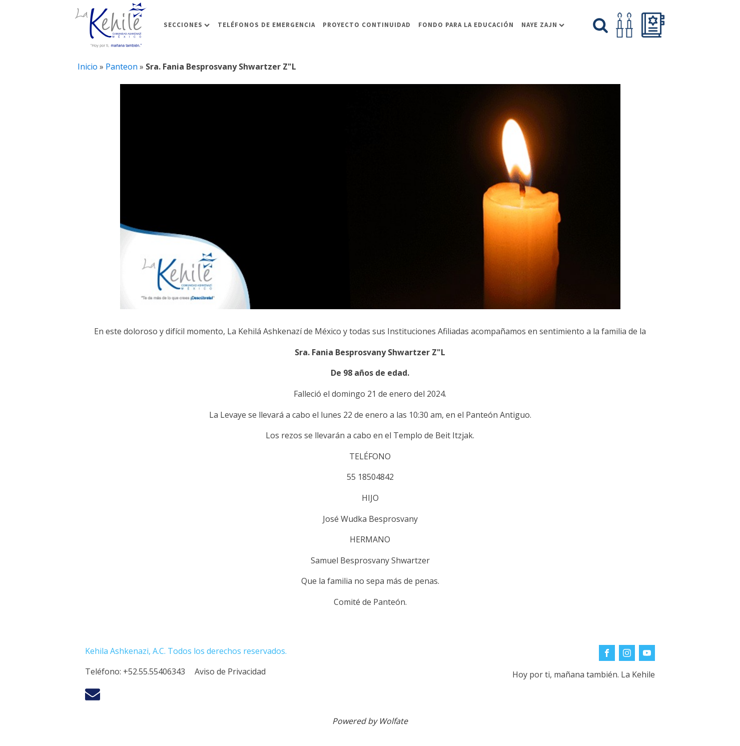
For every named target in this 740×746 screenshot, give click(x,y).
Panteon (122, 66)
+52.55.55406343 (154, 671)
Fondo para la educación (466, 25)
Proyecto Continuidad (367, 25)
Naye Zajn (542, 25)
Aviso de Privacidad (230, 671)
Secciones (187, 25)
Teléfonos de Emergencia (266, 25)
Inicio (88, 66)
